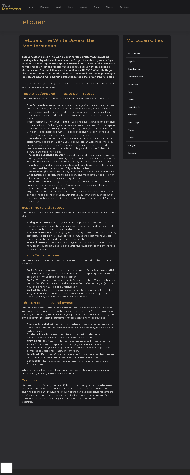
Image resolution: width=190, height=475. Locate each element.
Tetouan (132, 153)
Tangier (132, 145)
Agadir (131, 61)
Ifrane (131, 99)
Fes (130, 92)
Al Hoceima (134, 53)
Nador (131, 130)
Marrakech (134, 107)
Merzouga (133, 122)
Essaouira (133, 84)
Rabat (131, 137)
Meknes (132, 114)
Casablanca (134, 69)
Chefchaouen (135, 76)
